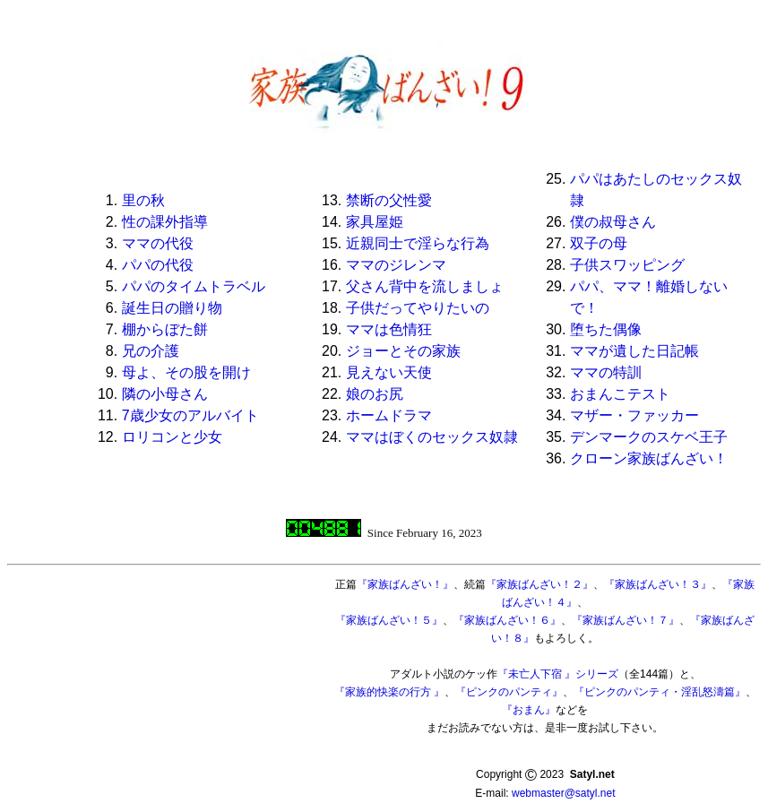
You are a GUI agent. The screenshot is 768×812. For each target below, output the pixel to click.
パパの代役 (158, 264)
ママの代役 (158, 243)
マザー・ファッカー (634, 415)
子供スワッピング (627, 264)
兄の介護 (150, 350)
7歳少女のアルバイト (190, 415)
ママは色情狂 (389, 329)
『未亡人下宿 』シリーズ (557, 674)
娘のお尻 (374, 394)
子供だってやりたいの (417, 307)
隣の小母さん (165, 394)
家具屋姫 (374, 221)
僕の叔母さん (613, 221)
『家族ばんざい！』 (405, 584)
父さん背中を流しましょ (425, 286)
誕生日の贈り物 (172, 307)
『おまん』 (529, 710)
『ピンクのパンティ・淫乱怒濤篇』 (660, 692)
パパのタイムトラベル (193, 286)
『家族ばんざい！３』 (658, 584)
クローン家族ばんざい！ (649, 458)
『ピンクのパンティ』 (509, 692)
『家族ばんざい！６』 (507, 620)
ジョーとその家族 (403, 350)
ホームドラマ (389, 415)
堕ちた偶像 (606, 329)
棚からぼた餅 (165, 329)
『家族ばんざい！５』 (389, 620)
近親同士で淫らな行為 (417, 243)
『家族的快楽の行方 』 (389, 692)
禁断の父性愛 (389, 200)
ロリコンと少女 (172, 437)
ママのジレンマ (396, 264)
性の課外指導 (165, 221)
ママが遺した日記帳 (634, 350)
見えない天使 (389, 372)
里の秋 (143, 200)
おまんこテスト (620, 394)
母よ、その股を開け (186, 372)
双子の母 (598, 243)
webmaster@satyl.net (564, 793)
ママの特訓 (606, 372)
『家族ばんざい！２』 (539, 584)
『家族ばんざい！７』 (625, 620)
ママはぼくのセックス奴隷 (432, 437)
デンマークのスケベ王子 (649, 437)
